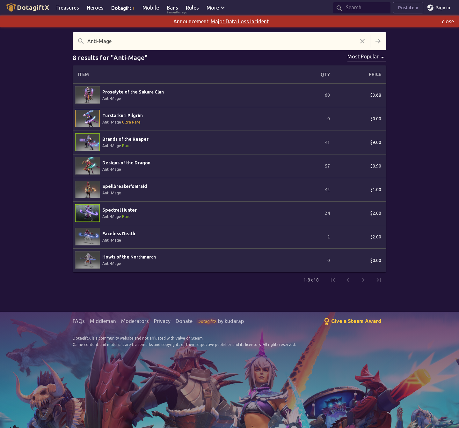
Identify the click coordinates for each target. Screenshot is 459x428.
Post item (408, 7)
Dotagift (123, 7)
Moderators (135, 321)
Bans (174, 8)
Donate (184, 321)
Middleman (103, 321)
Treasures (67, 8)
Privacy (162, 321)
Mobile (150, 8)
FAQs (79, 321)
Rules (192, 8)
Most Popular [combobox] (363, 56)
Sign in (439, 8)
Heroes (95, 8)
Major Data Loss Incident (240, 21)
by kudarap (221, 321)
